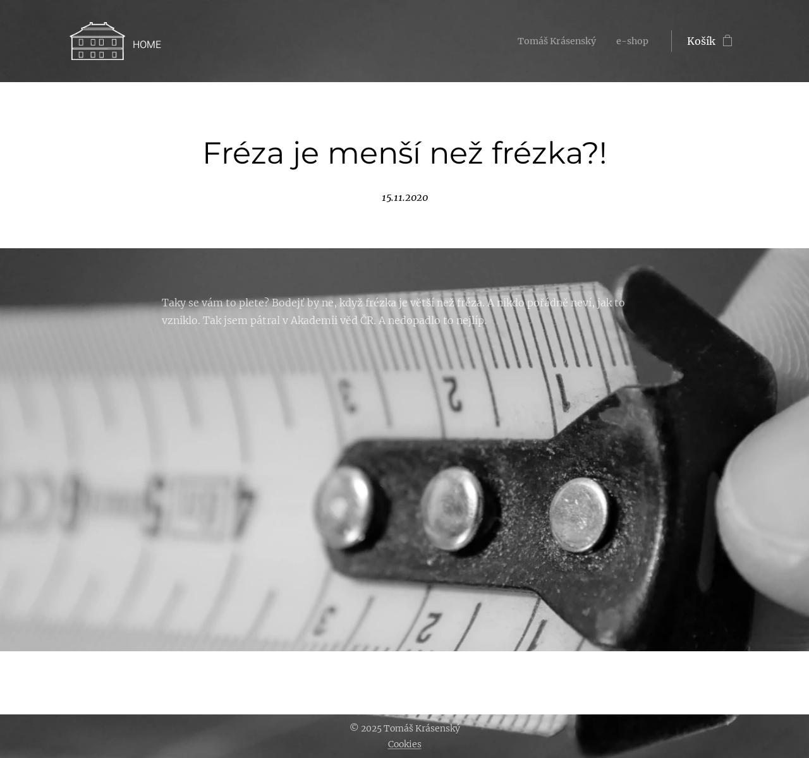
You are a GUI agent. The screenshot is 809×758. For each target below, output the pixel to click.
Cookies (405, 744)
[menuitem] (550, 41)
